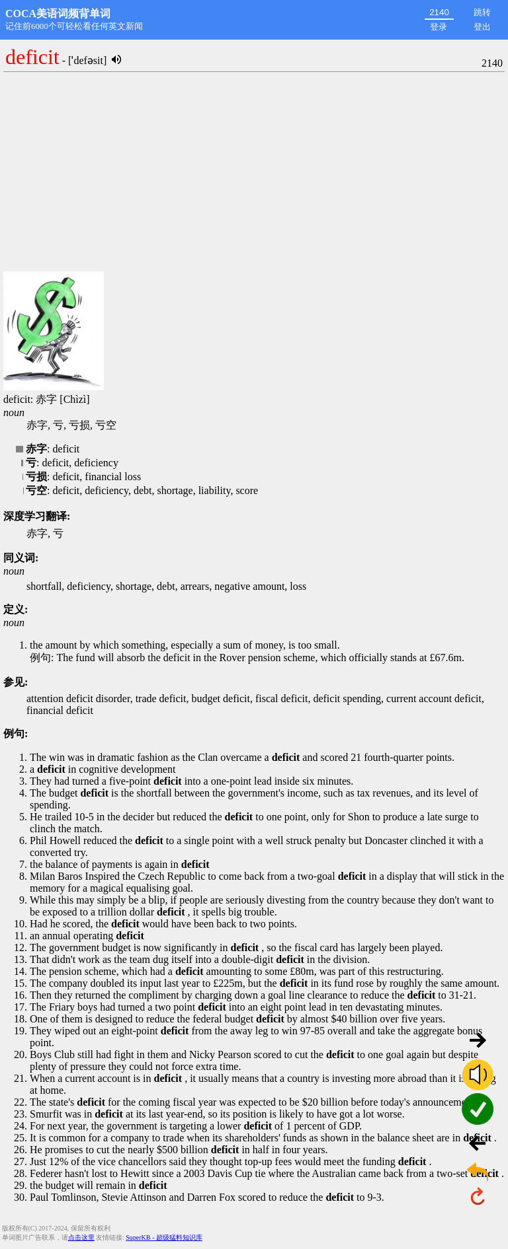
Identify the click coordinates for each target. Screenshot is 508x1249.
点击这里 (81, 1237)
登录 (438, 27)
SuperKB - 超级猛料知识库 (164, 1237)
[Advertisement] (254, 172)
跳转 (482, 12)
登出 (482, 27)
